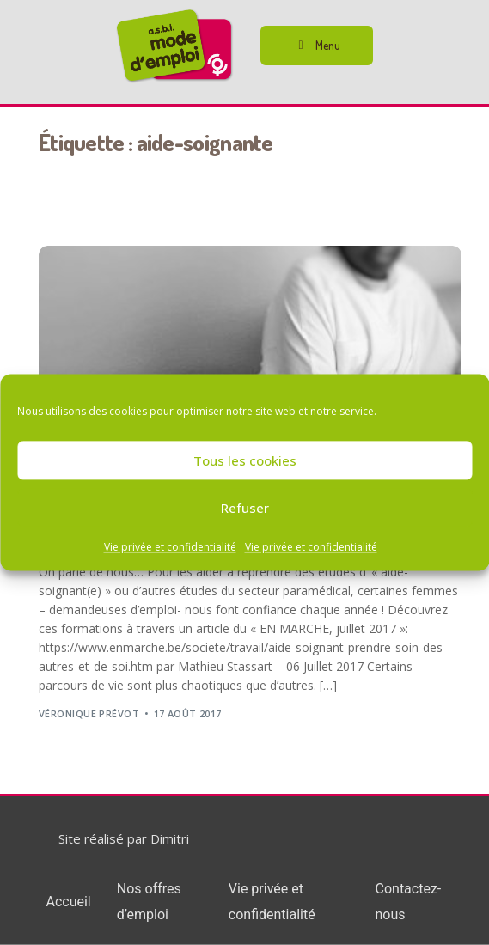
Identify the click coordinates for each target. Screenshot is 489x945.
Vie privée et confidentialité (170, 547)
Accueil (68, 901)
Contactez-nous (409, 902)
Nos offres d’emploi (149, 902)
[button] (316, 45)
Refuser (245, 507)
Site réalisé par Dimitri (123, 838)
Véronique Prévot (89, 713)
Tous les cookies (244, 460)
